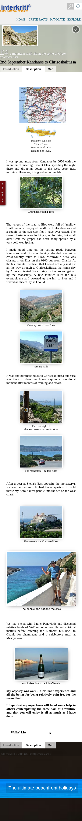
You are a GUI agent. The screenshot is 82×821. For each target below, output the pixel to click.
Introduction (11, 69)
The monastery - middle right (41, 453)
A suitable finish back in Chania (41, 666)
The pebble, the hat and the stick (41, 581)
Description (33, 69)
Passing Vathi (41, 349)
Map (50, 69)
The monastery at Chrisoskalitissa (41, 524)
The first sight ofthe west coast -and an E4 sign (41, 411)
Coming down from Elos (41, 308)
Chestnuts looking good (41, 194)
